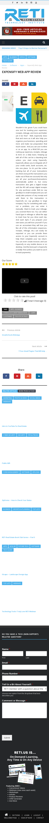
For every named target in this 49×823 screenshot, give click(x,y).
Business (13, 57)
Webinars (7, 402)
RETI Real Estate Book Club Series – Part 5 (18, 537)
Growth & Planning (21, 509)
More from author (27, 391)
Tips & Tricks (33, 435)
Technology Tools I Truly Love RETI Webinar (19, 611)
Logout (37, 815)
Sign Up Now (26, 818)
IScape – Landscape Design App (15, 574)
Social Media (35, 398)
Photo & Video (21, 398)
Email (6, 662)
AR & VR (13, 546)
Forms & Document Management (15, 313)
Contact (40, 818)
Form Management (11, 472)
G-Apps (33, 313)
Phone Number (10, 673)
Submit (7, 737)
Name (6, 649)
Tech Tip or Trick (21, 316)
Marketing (7, 398)
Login (26, 815)
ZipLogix (35, 472)
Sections (16, 815)
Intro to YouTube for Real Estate (14, 426)
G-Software (8, 316)
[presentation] (22, 730)
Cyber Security (9, 435)
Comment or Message (14, 700)
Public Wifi (6, 463)
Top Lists (36, 509)
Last (27, 658)
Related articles (10, 391)
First (3, 658)
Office (22, 57)
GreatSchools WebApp (11, 335)
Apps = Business (16, 309)
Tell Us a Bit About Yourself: (17, 684)
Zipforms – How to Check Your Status (16, 500)
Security (21, 435)
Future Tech (23, 546)
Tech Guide (7, 61)
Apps (5, 57)
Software (32, 57)
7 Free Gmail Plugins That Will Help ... (32, 351)
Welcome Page (10, 818)
